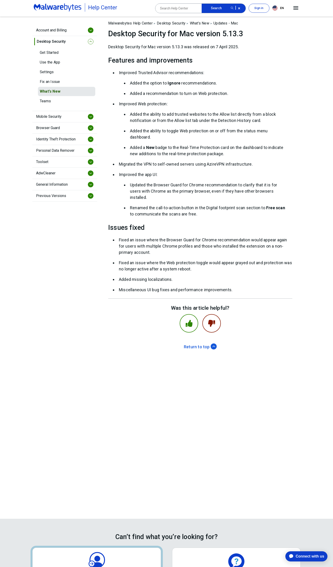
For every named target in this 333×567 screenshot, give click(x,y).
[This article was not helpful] (211, 323)
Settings (47, 72)
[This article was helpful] (189, 323)
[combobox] (279, 8)
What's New (50, 91)
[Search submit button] (232, 8)
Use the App (50, 62)
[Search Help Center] (178, 8)
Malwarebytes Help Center (130, 23)
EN (278, 8)
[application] (303, 556)
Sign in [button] (258, 8)
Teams (45, 101)
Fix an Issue (50, 81)
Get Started (49, 52)
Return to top (200, 346)
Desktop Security (171, 23)
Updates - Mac (225, 23)
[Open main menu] (296, 8)
